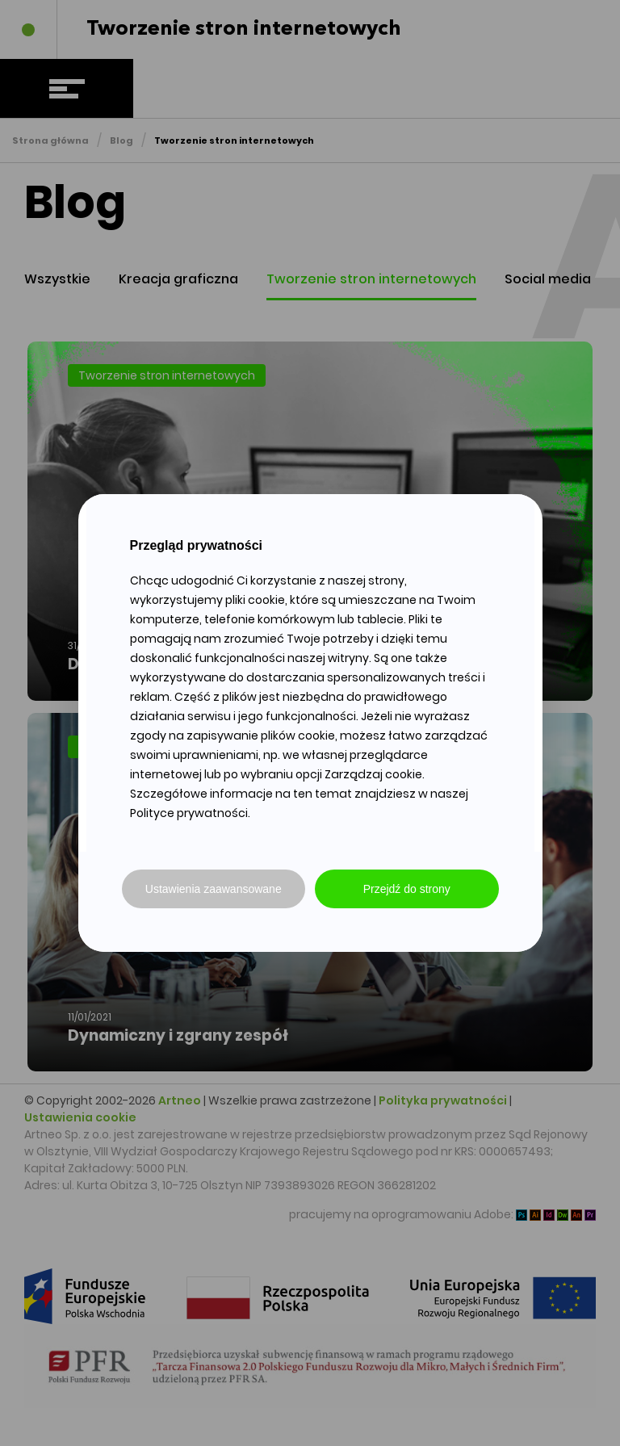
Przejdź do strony (406, 888)
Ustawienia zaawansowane (213, 888)
